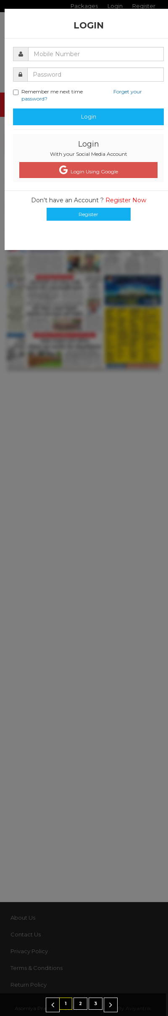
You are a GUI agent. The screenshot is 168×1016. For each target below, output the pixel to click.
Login (88, 116)
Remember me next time (77, 95)
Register (88, 214)
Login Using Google (88, 170)
